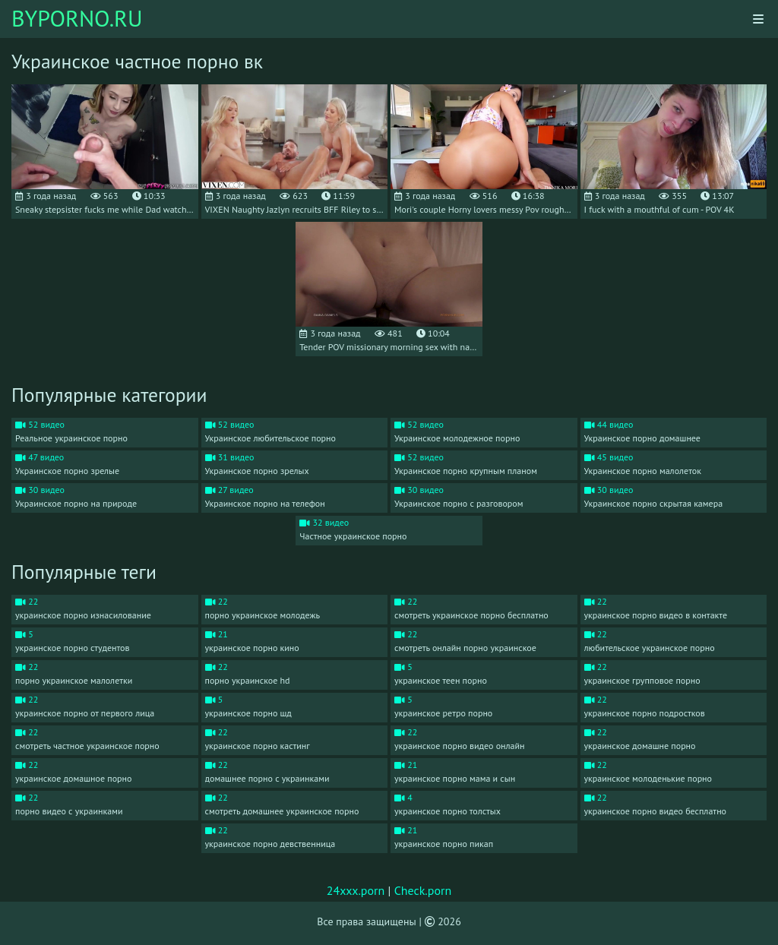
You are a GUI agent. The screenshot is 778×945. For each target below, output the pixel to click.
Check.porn (423, 890)
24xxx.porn (356, 890)
